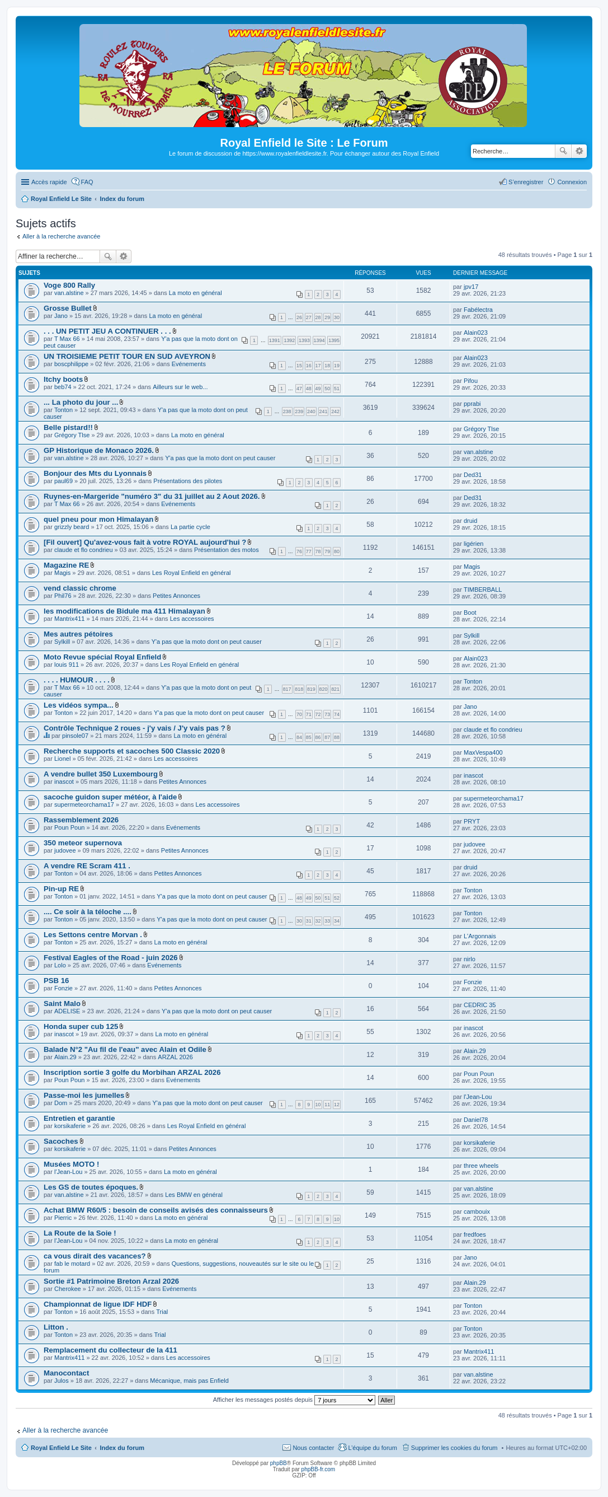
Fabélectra (478, 309)
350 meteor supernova (83, 843)
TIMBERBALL (483, 589)
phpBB (278, 1463)
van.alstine (69, 292)
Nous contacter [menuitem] (313, 1447)
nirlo (469, 959)
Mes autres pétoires (78, 634)
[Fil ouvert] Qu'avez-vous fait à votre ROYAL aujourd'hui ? (145, 542)
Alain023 (476, 332)
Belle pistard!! (68, 427)
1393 (304, 340)
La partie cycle (190, 526)
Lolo (60, 965)
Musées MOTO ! (71, 1164)
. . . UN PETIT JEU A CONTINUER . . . (107, 331)
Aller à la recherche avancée (61, 236)
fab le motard (72, 1263)
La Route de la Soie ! (80, 1233)
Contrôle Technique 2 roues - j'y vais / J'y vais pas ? (134, 728)
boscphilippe (71, 364)
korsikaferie (70, 1125)
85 (309, 737)
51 (337, 388)
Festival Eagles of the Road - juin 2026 (111, 957)
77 (309, 551)
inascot (64, 781)
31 (309, 921)
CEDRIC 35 (480, 1005)
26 (299, 317)
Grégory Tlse (71, 435)
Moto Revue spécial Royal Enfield (102, 657)
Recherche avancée (579, 151)
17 (318, 365)
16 (309, 365)
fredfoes (475, 1234)
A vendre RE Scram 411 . (87, 866)
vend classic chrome (80, 588)
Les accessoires (192, 618)
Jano (61, 315)
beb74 (63, 386)
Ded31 (473, 474)
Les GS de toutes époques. (91, 1187)
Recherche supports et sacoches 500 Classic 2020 (132, 751)
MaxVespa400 (483, 752)
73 (327, 714)
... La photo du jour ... (81, 402)
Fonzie (63, 988)
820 (323, 689)
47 (299, 388)
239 (299, 411)
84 (299, 737)
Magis (62, 572)
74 (337, 714)
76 (299, 551)
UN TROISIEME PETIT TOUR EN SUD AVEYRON (127, 356)
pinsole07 (75, 735)
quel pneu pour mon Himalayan (98, 519)
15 (299, 365)
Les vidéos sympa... (79, 705)
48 (309, 388)
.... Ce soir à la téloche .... (87, 911)
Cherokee (67, 1288)
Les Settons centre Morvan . (93, 934)
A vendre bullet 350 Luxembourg (101, 774)
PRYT (472, 821)
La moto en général (195, 292)
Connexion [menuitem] (572, 182)
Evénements (189, 364)
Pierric (63, 1217)
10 (318, 1104)
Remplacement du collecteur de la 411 (110, 1350)
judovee (65, 850)
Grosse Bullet (68, 308)
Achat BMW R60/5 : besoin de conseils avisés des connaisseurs (156, 1210)
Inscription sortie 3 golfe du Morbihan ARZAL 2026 (132, 1072)
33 (327, 921)
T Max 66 (67, 338)
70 (299, 714)
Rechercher (563, 151)
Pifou (471, 380)
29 (327, 317)
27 (309, 317)
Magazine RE (66, 565)
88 (337, 737)
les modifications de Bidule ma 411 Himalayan (124, 611)
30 (337, 317)
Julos (61, 1380)
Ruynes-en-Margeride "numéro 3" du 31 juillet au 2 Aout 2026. (152, 496)
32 (318, 921)
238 (287, 411)
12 (337, 1104)
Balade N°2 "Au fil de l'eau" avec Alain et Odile (125, 1049)
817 (287, 689)
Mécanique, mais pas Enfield (189, 1380)
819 (311, 689)
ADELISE (67, 1011)
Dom (60, 1103)
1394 (319, 340)
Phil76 (63, 595)
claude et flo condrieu (83, 549)
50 (327, 388)
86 (318, 737)
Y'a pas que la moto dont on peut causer (220, 458)
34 (337, 921)
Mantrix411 (69, 618)
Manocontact (66, 1373)
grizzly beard (71, 526)
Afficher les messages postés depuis (294, 1399)
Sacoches (61, 1141)
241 (323, 411)
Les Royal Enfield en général (191, 572)
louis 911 (66, 664)
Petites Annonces (176, 595)
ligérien (473, 543)
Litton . (56, 1327)
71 (309, 714)
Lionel (62, 758)
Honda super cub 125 (81, 1026)
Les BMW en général (194, 1194)
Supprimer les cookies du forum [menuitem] (454, 1447)
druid (470, 520)
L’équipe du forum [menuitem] (372, 1447)
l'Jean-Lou (478, 1096)
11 (327, 1104)
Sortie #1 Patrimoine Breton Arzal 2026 (111, 1281)
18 (327, 365)
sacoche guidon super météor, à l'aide (110, 797)
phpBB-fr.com (318, 1469)
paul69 (63, 481)
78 (318, 551)
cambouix (477, 1211)
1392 (289, 340)
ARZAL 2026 (175, 1057)
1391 (274, 340)
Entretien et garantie (79, 1118)
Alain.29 (65, 1057)
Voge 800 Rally (69, 285)
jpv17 (471, 286)
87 (327, 737)
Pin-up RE (61, 889)
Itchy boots (63, 379)
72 (318, 714)
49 (318, 388)
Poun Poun (69, 827)
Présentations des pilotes (187, 481)
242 (335, 411)
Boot (470, 612)
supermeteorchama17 (84, 804)
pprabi (472, 403)
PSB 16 (56, 980)
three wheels (481, 1165)
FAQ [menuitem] (87, 182)
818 (299, 689)
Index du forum (122, 1447)
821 (335, 689)
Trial (162, 1311)
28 (318, 317)
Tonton (63, 409)
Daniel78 (476, 1119)
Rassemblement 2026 (81, 820)
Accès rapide (49, 182)
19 (337, 365)
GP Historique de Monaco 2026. (99, 450)
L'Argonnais (480, 936)
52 (337, 898)
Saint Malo (62, 1003)
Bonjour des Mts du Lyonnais (95, 473)
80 (337, 551)
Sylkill (62, 641)
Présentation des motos (226, 549)
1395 (334, 340)
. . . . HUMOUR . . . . (77, 680)
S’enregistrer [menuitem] (525, 182)
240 (311, 411)
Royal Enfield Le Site (61, 1447)
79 (327, 551)
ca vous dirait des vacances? (95, 1256)
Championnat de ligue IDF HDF (98, 1304)
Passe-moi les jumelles (84, 1095)
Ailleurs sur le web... (180, 386)
